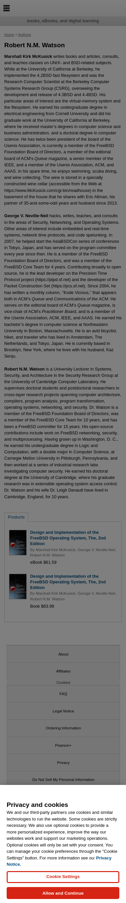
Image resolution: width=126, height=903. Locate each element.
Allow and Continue (63, 895)
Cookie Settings (63, 878)
